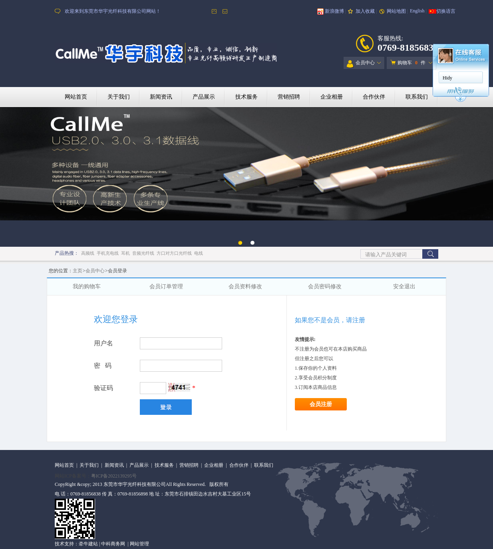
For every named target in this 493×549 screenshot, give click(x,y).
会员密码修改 (325, 286)
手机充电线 (108, 253)
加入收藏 (365, 11)
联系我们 (417, 97)
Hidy (447, 78)
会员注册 (321, 404)
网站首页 (76, 97)
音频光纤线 (143, 253)
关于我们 (118, 97)
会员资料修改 (245, 286)
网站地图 (396, 11)
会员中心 (361, 64)
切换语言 (445, 11)
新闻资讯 (161, 97)
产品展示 (204, 97)
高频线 (87, 253)
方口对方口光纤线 (174, 253)
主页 (77, 271)
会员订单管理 (166, 286)
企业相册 (331, 97)
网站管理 (139, 544)
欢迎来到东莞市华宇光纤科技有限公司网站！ (113, 11)
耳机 (125, 253)
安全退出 (404, 286)
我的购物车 (87, 286)
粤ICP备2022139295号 (114, 476)
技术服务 (246, 97)
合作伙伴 (374, 97)
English (417, 11)
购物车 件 (407, 62)
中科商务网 (113, 544)
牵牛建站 (88, 544)
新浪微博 (334, 11)
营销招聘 (289, 97)
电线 (198, 253)
